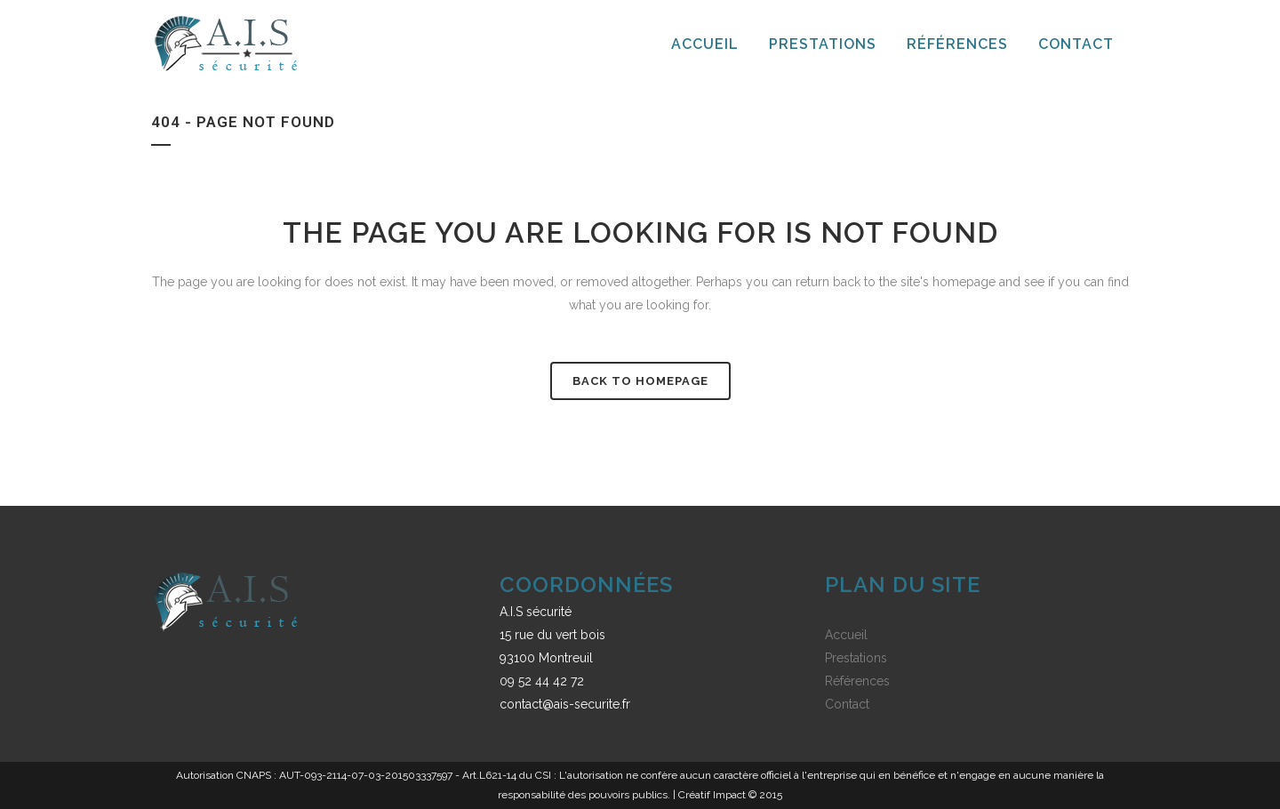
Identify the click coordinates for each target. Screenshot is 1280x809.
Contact (847, 704)
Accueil (846, 635)
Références (857, 681)
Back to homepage (640, 381)
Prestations (856, 658)
